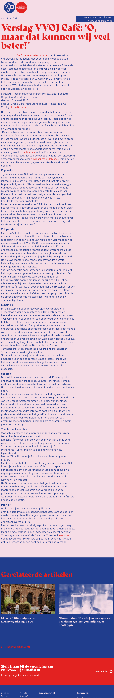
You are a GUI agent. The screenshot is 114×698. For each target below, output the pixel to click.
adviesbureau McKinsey (45, 159)
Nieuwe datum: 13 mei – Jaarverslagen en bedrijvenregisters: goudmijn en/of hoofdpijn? (84, 621)
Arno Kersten (19, 107)
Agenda (23, 692)
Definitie (5, 692)
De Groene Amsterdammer (33, 55)
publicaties (28, 152)
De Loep (4, 696)
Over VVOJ (24, 696)
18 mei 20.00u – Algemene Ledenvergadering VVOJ (18, 619)
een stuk (64, 535)
